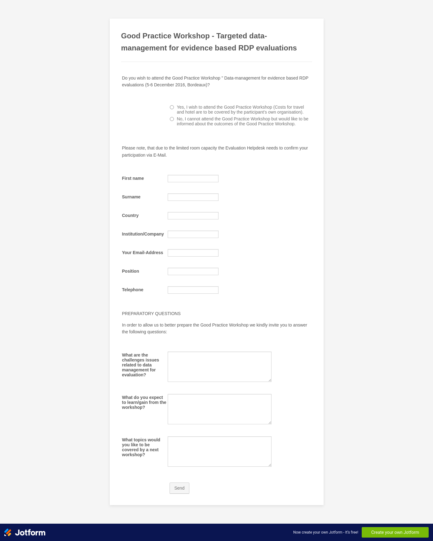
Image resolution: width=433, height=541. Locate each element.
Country (130, 215)
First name (133, 178)
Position (130, 271)
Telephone (133, 289)
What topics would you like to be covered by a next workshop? (141, 447)
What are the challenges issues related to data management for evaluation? (140, 365)
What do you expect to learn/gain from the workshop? (144, 402)
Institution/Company (143, 234)
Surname (131, 196)
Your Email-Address (142, 252)
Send (180, 488)
